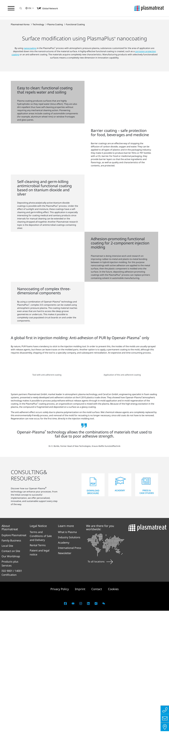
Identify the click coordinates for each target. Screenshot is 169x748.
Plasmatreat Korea (20, 81)
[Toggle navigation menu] (11, 8)
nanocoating (30, 104)
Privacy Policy (60, 726)
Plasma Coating (55, 81)
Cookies (113, 726)
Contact (97, 726)
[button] (20, 8)
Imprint (80, 726)
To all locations (100, 698)
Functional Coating (75, 81)
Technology (39, 81)
